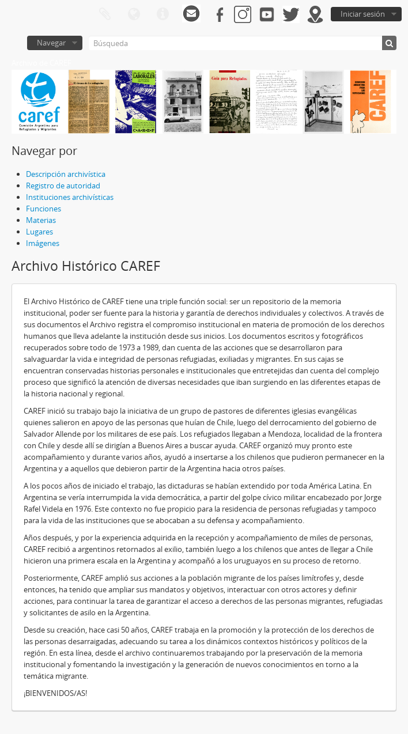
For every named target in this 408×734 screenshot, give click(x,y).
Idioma (133, 14)
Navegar (51, 42)
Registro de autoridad (63, 185)
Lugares (39, 231)
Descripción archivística (65, 174)
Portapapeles (104, 14)
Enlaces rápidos (162, 14)
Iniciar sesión (363, 14)
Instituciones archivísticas (70, 197)
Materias (41, 220)
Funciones (43, 208)
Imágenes (42, 243)
